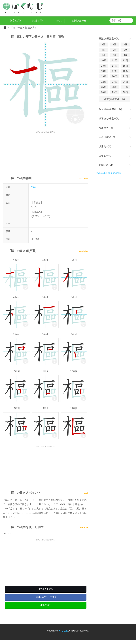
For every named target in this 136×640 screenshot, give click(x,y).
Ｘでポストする (45, 589)
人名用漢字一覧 (107, 137)
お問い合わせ (106, 165)
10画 (103, 60)
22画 (103, 81)
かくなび (63, 630)
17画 (114, 71)
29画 (114, 92)
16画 (103, 71)
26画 (114, 87)
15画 (33, 187)
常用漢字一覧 (106, 128)
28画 (103, 92)
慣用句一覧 (105, 146)
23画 (114, 81)
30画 (125, 92)
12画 (125, 60)
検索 (130, 20)
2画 (114, 44)
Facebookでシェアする (46, 597)
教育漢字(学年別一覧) (110, 109)
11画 (114, 60)
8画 (114, 55)
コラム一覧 (105, 155)
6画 (125, 50)
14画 (114, 65)
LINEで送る (45, 605)
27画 (125, 87)
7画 (103, 55)
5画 (114, 50)
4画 (103, 50)
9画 (125, 55)
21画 (125, 76)
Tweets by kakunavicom (108, 173)
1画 (103, 44)
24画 (125, 81)
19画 (103, 76)
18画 (125, 71)
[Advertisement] (45, 151)
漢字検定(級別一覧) (109, 118)
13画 (103, 65)
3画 (125, 44)
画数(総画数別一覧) (114, 99)
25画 (103, 87)
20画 (114, 76)
